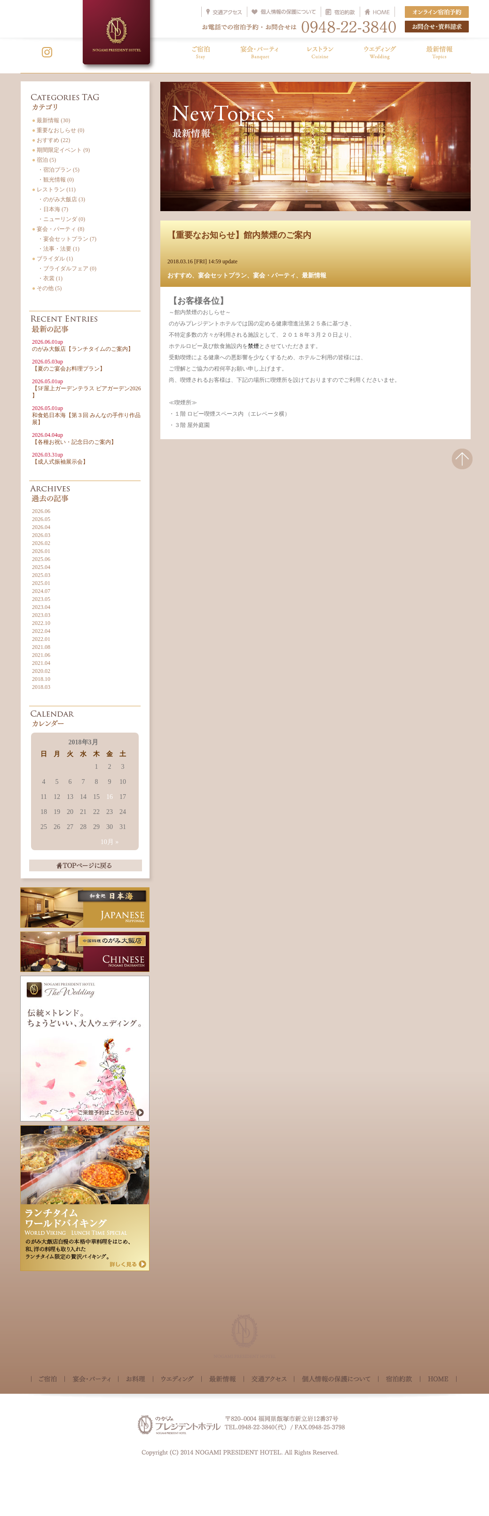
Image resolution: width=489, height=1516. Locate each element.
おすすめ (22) (51, 140)
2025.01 (41, 583)
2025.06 (41, 559)
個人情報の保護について (336, 1379)
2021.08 (41, 647)
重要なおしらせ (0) (58, 130)
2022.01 (41, 639)
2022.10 (41, 623)
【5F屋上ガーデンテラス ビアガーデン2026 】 (86, 388)
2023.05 (41, 599)
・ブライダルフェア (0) (64, 268)
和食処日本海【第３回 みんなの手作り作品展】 (86, 415)
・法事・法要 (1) (55, 248)
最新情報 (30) (51, 120)
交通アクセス (269, 1379)
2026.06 (41, 511)
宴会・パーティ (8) (58, 229)
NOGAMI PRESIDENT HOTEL (116, 32)
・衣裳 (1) (47, 278)
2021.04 (41, 663)
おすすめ (179, 275)
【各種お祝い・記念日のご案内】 (74, 438)
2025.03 (41, 575)
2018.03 (41, 687)
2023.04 (41, 607)
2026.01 (41, 551)
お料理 (135, 1379)
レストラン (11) (54, 189)
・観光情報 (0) (53, 179)
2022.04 (41, 631)
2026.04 (41, 527)
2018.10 (41, 679)
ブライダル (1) (52, 258)
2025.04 (41, 567)
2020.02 (41, 671)
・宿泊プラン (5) (55, 169)
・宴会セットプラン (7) (64, 239)
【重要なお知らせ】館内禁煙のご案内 (239, 235)
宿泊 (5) (44, 160)
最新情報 (314, 275)
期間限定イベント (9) (61, 150)
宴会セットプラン (222, 275)
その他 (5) (47, 288)
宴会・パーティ (274, 275)
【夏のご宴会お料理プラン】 (68, 365)
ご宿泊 (48, 1379)
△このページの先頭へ (462, 464)
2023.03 (41, 615)
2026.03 (41, 535)
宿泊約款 (399, 1379)
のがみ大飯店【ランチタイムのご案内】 (83, 345)
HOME (438, 1379)
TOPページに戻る (85, 865)
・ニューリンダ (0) (58, 219)
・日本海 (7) (50, 209)
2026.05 (41, 519)
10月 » (110, 841)
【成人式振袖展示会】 (60, 458)
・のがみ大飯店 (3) (58, 199)
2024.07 (41, 591)
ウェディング (177, 1379)
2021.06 (41, 655)
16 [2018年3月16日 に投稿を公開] (109, 796)
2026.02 (41, 543)
